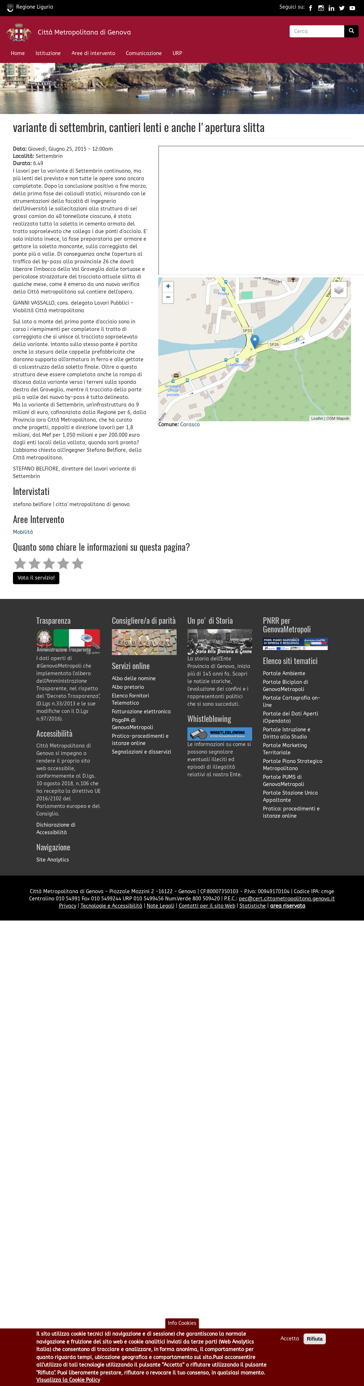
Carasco (190, 425)
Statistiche (253, 906)
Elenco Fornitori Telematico (130, 699)
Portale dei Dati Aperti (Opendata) (290, 717)
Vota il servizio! (36, 578)
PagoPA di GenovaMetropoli (132, 724)
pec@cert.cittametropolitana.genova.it (287, 899)
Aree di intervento (93, 53)
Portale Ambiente (284, 674)
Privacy (67, 906)
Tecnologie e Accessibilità (111, 906)
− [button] (168, 297)
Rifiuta (315, 1339)
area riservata (287, 906)
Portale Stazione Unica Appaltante (290, 796)
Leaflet (317, 418)
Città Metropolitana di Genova (84, 32)
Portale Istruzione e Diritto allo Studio (286, 733)
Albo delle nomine (134, 679)
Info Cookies (182, 1323)
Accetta (290, 1339)
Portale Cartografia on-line (291, 701)
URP (177, 53)
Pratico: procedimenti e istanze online (291, 812)
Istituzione (48, 53)
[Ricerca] (351, 31)
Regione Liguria (30, 7)
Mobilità (23, 532)
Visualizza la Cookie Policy (68, 1380)
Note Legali (160, 906)
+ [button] (168, 287)
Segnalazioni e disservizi (141, 752)
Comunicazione (144, 53)
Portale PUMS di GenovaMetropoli (283, 780)
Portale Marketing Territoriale (285, 749)
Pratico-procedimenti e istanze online (140, 739)
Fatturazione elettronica (141, 712)
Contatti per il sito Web (207, 906)
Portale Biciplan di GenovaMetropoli (285, 685)
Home (18, 53)
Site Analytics (52, 860)
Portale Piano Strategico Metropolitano (292, 765)
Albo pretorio (128, 687)
